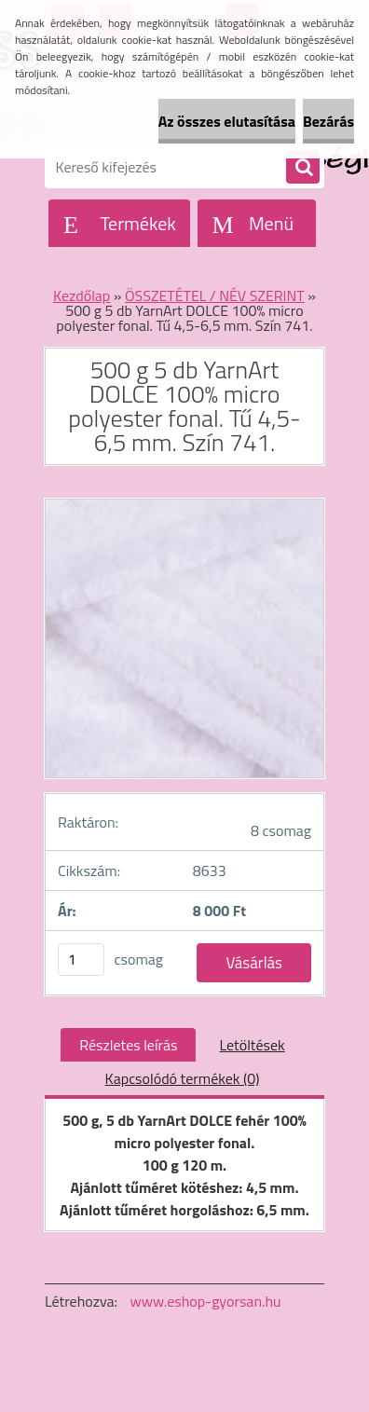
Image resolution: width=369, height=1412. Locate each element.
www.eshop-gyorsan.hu (205, 1301)
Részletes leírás (128, 1045)
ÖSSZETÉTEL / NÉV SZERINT (215, 295)
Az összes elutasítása (226, 121)
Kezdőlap (81, 295)
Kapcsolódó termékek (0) (182, 1078)
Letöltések (251, 1045)
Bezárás (328, 121)
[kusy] (81, 959)
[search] (303, 167)
